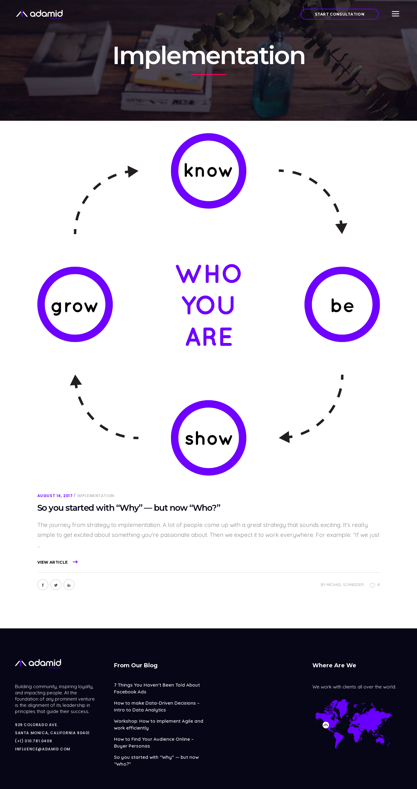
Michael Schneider (345, 584)
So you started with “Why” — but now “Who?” (128, 508)
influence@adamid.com (42, 749)
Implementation (95, 495)
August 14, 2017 (55, 495)
